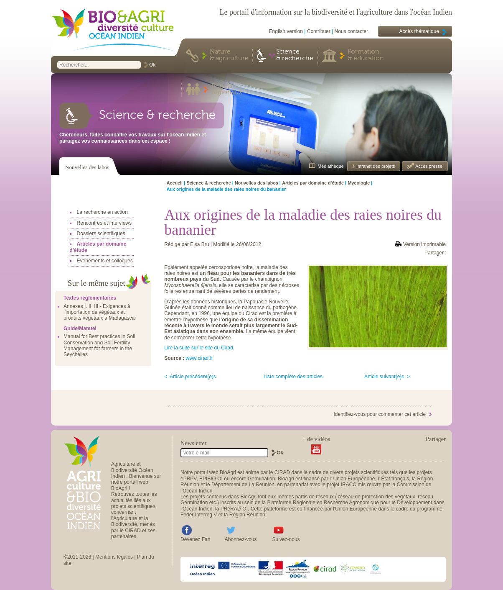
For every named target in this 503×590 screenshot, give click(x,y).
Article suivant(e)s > (387, 377)
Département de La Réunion (242, 484)
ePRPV (188, 479)
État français (395, 479)
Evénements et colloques (105, 261)
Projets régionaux (226, 89)
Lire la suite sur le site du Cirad (198, 348)
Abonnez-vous (241, 539)
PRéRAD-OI (234, 509)
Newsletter (193, 443)
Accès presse (428, 166)
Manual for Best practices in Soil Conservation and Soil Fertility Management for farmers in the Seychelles (99, 345)
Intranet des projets (375, 166)
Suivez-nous (286, 539)
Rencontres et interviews (104, 223)
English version (286, 31)
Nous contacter (351, 31)
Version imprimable (424, 244)
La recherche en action (102, 212)
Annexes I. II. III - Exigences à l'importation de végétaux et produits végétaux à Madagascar (100, 312)
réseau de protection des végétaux (376, 497)
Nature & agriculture (229, 55)
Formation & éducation (366, 55)
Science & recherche (294, 55)
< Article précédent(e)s (190, 377)
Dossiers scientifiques (101, 233)
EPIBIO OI (211, 479)
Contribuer (318, 31)
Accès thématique (419, 31)
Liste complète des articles (293, 377)
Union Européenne (354, 479)
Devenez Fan (195, 539)
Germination (261, 479)
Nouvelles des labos (87, 167)
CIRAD (282, 472)
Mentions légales (114, 557)
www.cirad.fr (199, 358)
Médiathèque (330, 166)
